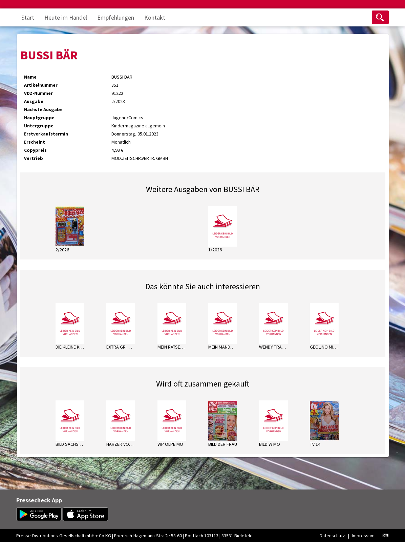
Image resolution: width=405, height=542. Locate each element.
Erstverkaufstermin (46, 134)
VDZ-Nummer (38, 93)
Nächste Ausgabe (43, 109)
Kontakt (154, 17)
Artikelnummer (41, 85)
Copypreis (35, 150)
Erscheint (34, 142)
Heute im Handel (65, 17)
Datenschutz (332, 536)
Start (27, 17)
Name (30, 77)
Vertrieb (33, 158)
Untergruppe (39, 126)
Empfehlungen (115, 17)
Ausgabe (33, 101)
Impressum (363, 536)
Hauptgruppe (39, 117)
